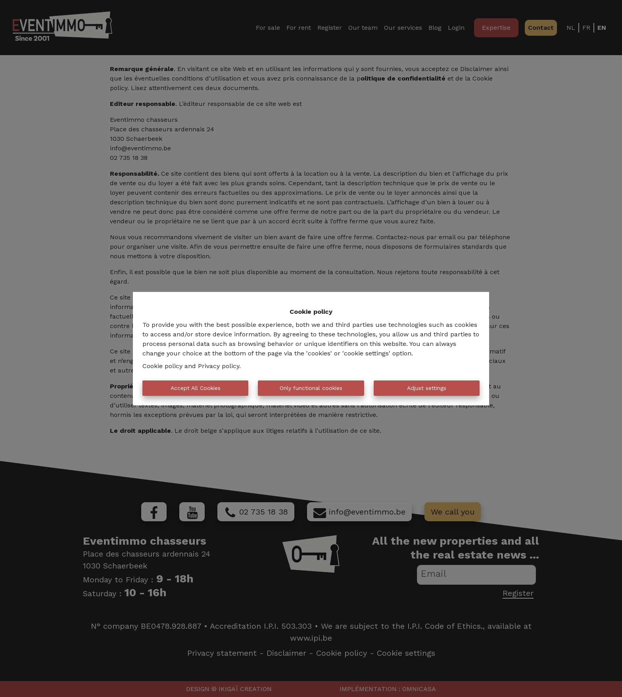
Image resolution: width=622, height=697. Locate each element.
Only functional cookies (311, 388)
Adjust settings (426, 388)
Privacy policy (218, 366)
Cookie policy (162, 366)
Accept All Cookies (196, 388)
